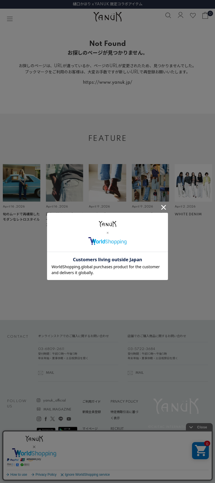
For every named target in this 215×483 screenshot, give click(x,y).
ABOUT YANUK (94, 439)
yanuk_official (54, 400)
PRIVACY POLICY (124, 401)
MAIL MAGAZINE (57, 409)
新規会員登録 (91, 412)
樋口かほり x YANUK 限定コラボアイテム (107, 4)
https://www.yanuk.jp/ (107, 82)
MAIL (50, 373)
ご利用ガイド (91, 401)
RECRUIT (117, 429)
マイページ (90, 429)
